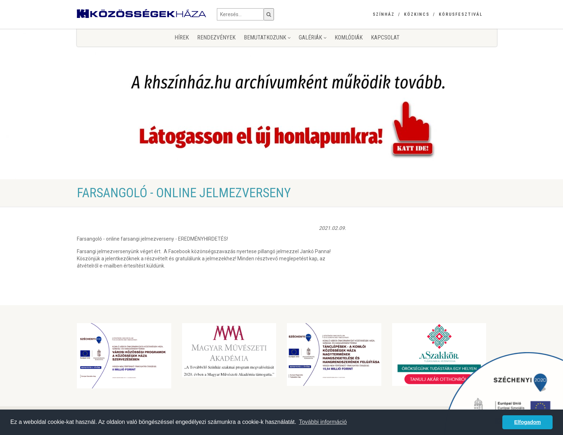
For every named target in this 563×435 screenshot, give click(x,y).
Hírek (182, 37)
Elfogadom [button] (527, 422)
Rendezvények (216, 37)
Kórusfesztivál (461, 14)
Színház (384, 14)
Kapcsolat (385, 37)
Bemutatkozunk (267, 37)
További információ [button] (322, 422)
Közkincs (416, 14)
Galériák (312, 37)
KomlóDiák (349, 37)
